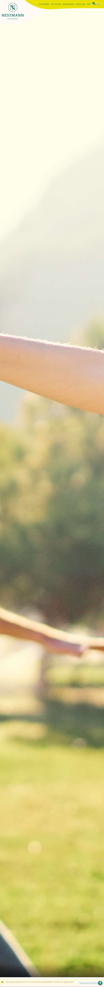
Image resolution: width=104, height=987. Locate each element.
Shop (89, 4)
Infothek (56, 4)
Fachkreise (68, 4)
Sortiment (44, 4)
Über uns (80, 4)
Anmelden (100, 3)
